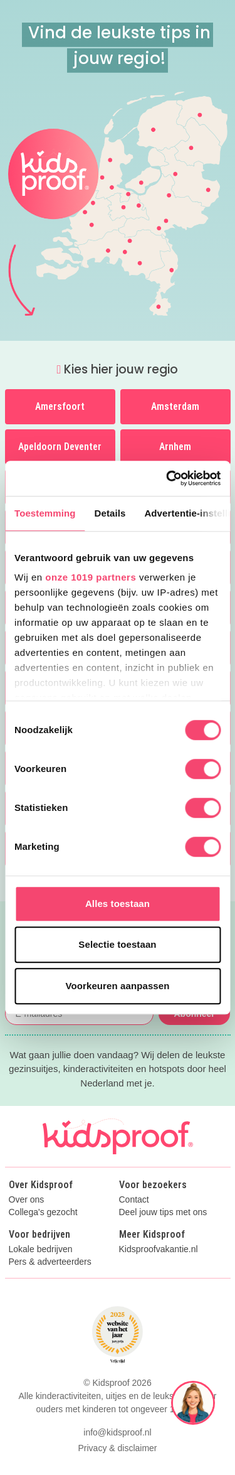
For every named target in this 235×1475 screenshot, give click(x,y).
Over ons (26, 1199)
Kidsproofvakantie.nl (158, 1249)
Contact (134, 1199)
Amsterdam (175, 406)
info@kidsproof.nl (117, 1432)
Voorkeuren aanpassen (118, 985)
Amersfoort (60, 406)
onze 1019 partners (90, 577)
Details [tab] (110, 513)
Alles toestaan (117, 903)
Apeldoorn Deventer (60, 447)
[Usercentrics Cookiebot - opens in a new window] (167, 478)
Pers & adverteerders (50, 1262)
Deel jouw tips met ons (163, 1212)
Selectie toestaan (117, 944)
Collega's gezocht (43, 1212)
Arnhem (175, 447)
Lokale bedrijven (41, 1249)
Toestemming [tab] (45, 513)
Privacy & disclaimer (117, 1448)
